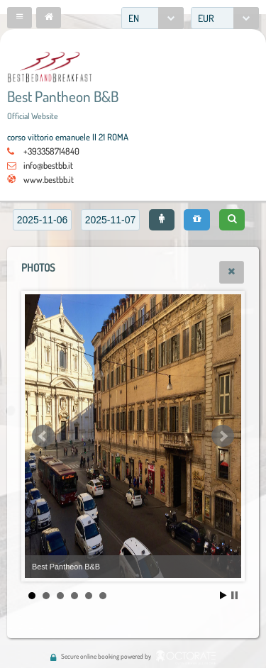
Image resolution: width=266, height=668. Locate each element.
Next (222, 436)
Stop (234, 595)
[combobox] (152, 18)
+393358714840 (51, 151)
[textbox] (42, 219)
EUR (206, 18)
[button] (19, 17)
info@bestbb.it (48, 165)
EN (133, 18)
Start (223, 595)
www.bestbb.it (48, 179)
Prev (43, 436)
